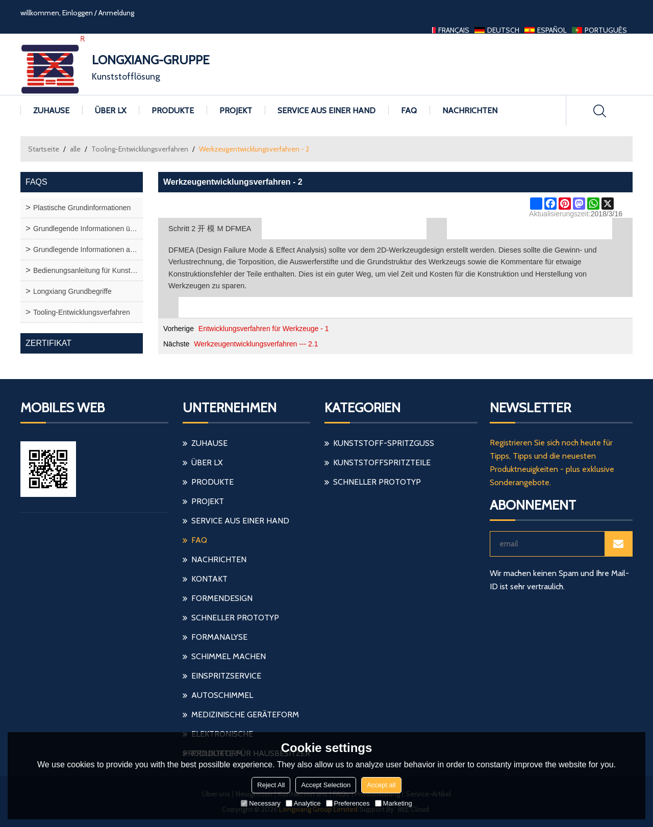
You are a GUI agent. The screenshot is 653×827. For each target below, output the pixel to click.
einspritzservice (226, 676)
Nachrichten (469, 110)
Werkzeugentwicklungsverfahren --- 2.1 (256, 344)
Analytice (303, 803)
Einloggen (77, 12)
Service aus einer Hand (326, 110)
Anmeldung (116, 12)
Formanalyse (219, 637)
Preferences (348, 803)
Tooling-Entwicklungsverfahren (139, 149)
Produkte (173, 110)
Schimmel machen (228, 656)
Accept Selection (325, 785)
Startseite (43, 149)
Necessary (260, 803)
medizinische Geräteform (245, 714)
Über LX (110, 110)
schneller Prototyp (235, 617)
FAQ (409, 110)
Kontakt (209, 579)
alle (75, 149)
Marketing (393, 803)
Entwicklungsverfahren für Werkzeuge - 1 (263, 328)
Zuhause (51, 110)
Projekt (235, 110)
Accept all (381, 785)
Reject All (271, 785)
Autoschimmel (222, 695)
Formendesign (222, 598)
